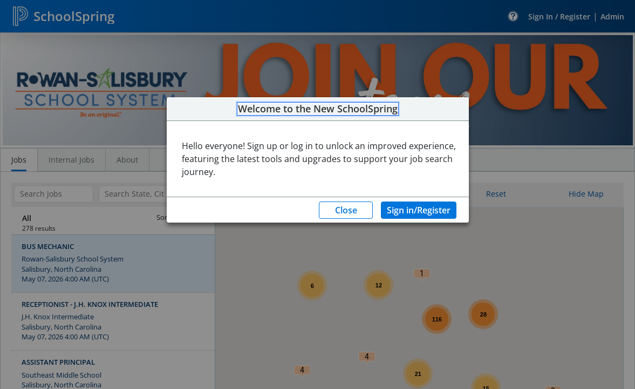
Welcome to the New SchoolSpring (318, 109)
